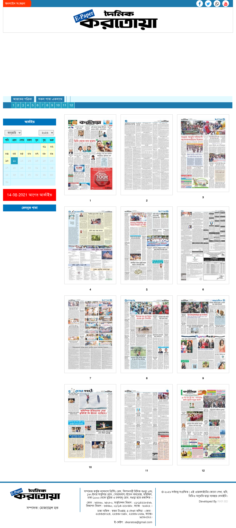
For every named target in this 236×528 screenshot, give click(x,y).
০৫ (21, 153)
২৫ (14, 174)
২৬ (21, 174)
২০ (29, 167)
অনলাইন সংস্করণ (15, 3)
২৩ (51, 167)
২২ (44, 167)
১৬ (51, 160)
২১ (36, 167)
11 (64, 105)
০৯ (51, 153)
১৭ (6, 167)
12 (71, 105)
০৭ (36, 153)
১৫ (44, 160)
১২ (21, 160)
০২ (51, 146)
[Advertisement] (118, 63)
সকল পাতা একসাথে (50, 99)
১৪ (36, 160)
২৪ (6, 174)
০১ (44, 146)
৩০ (51, 174)
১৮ (14, 167)
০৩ (6, 153)
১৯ (21, 167)
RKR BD (222, 501)
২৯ (44, 174)
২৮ (36, 174)
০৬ (29, 153)
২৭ (29, 174)
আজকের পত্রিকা (22, 99)
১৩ (29, 160)
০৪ (14, 153)
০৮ (44, 153)
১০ (6, 160)
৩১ (6, 182)
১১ (14, 160)
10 (58, 105)
